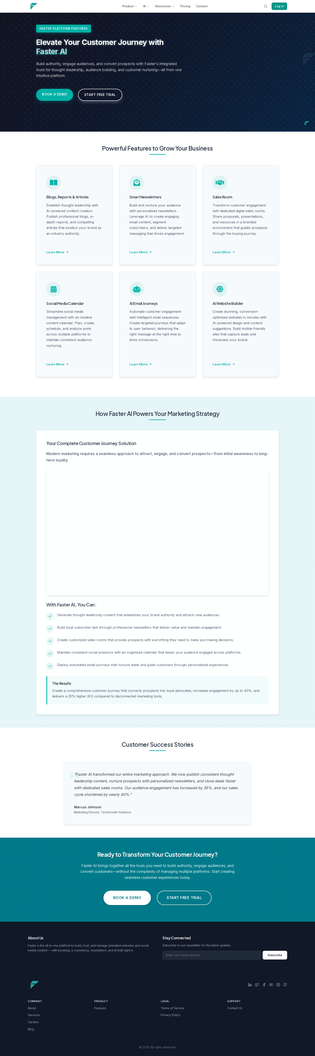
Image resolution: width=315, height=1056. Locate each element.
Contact (202, 6)
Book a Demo (54, 94)
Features (100, 1008)
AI (146, 6)
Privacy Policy (170, 1015)
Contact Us (234, 1008)
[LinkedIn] (250, 985)
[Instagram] (278, 985)
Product (129, 6)
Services (34, 1015)
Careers (33, 1022)
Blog (31, 1029)
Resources (165, 6)
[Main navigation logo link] (48, 6)
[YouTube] (271, 985)
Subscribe (275, 955)
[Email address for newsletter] (211, 955)
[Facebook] (264, 985)
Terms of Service (173, 1008)
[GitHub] (285, 985)
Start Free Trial (100, 95)
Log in (279, 6)
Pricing (185, 6)
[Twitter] (257, 985)
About (32, 1008)
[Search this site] (265, 6)
